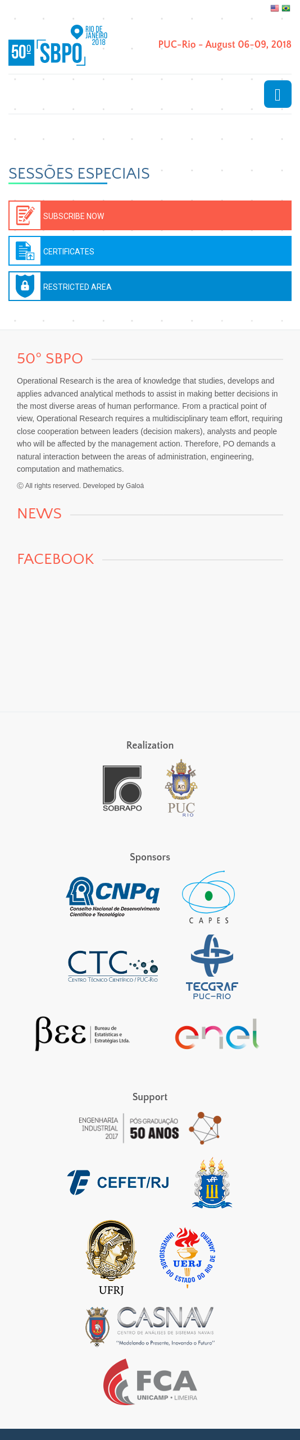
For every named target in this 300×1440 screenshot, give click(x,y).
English (274, 8)
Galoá (135, 486)
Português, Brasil (285, 8)
